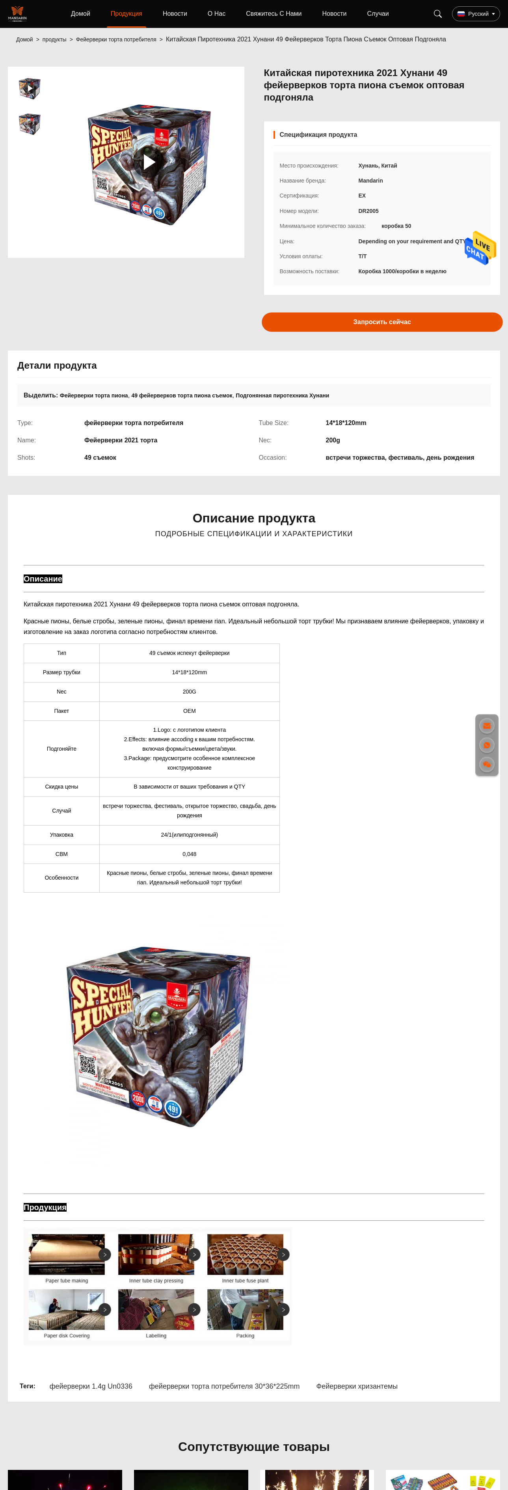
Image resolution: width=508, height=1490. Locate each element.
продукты (55, 39)
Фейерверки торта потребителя (116, 39)
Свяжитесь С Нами (273, 13)
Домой (80, 13)
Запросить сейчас (382, 321)
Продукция (126, 13)
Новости (175, 13)
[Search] (438, 14)
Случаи (378, 13)
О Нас (216, 13)
